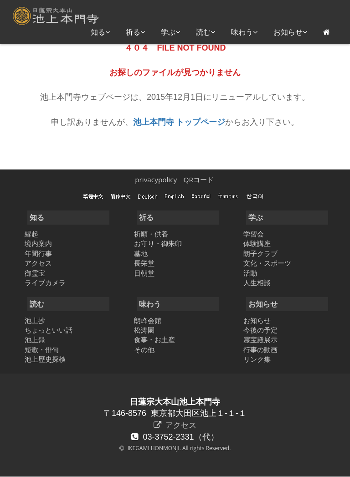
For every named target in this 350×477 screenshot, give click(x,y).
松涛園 (144, 329)
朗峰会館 (147, 320)
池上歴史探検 (45, 359)
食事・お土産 (154, 339)
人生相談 (257, 282)
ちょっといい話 (48, 329)
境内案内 (38, 243)
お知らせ (290, 32)
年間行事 (38, 253)
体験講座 (257, 243)
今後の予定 (260, 329)
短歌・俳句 (42, 349)
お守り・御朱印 (158, 243)
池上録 (35, 339)
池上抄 (35, 320)
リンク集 (257, 359)
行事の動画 (260, 349)
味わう (244, 32)
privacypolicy (155, 179)
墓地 (141, 253)
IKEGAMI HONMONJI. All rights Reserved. (178, 448)
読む (205, 32)
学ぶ (170, 32)
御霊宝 (35, 272)
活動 (250, 272)
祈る (135, 32)
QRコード (198, 179)
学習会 (253, 233)
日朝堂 (144, 272)
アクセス (38, 262)
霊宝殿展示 (260, 339)
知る (100, 32)
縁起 (31, 233)
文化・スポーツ (267, 262)
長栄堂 (144, 262)
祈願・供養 (151, 233)
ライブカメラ (45, 282)
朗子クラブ (260, 253)
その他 (144, 349)
